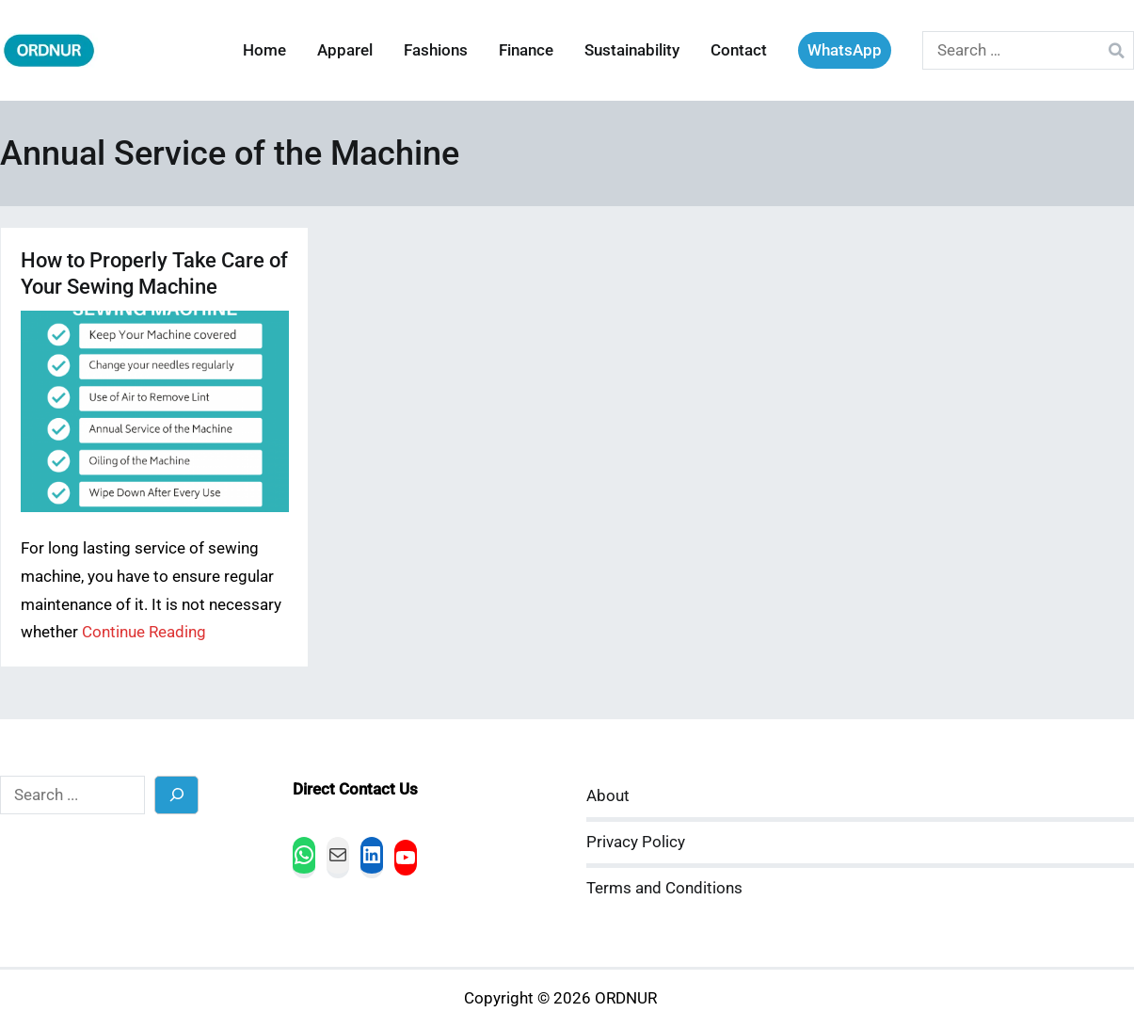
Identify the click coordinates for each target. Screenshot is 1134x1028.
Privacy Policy (635, 842)
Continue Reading (144, 632)
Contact (739, 50)
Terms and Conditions (664, 888)
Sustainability (631, 50)
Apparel (345, 50)
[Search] (176, 795)
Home (264, 50)
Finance (526, 50)
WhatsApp (844, 50)
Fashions (436, 50)
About (608, 796)
